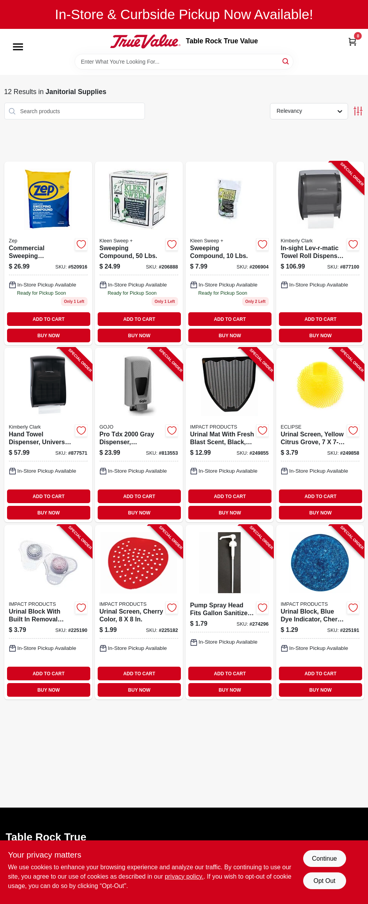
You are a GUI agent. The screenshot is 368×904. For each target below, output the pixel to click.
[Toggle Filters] (358, 111)
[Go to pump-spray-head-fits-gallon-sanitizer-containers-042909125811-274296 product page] (229, 612)
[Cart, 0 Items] (352, 41)
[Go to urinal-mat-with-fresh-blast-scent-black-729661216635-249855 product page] (229, 435)
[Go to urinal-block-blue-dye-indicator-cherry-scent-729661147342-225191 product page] (320, 612)
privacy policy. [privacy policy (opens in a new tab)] (184, 876)
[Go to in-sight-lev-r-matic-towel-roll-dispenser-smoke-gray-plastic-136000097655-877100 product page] (320, 253)
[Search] (286, 61)
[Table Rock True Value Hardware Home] (145, 41)
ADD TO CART (49, 319)
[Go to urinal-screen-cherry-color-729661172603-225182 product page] (139, 612)
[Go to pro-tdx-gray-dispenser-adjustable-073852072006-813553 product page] (139, 435)
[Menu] (18, 47)
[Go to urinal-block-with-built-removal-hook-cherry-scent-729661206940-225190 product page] (48, 612)
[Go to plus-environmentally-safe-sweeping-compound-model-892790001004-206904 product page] (229, 253)
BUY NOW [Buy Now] (49, 335)
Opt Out (324, 880)
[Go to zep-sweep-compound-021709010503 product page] (48, 253)
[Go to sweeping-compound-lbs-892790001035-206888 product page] (139, 253)
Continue (324, 858)
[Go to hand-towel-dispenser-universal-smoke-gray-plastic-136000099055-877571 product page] (48, 435)
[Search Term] (184, 61)
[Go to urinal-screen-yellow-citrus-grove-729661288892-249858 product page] (320, 435)
